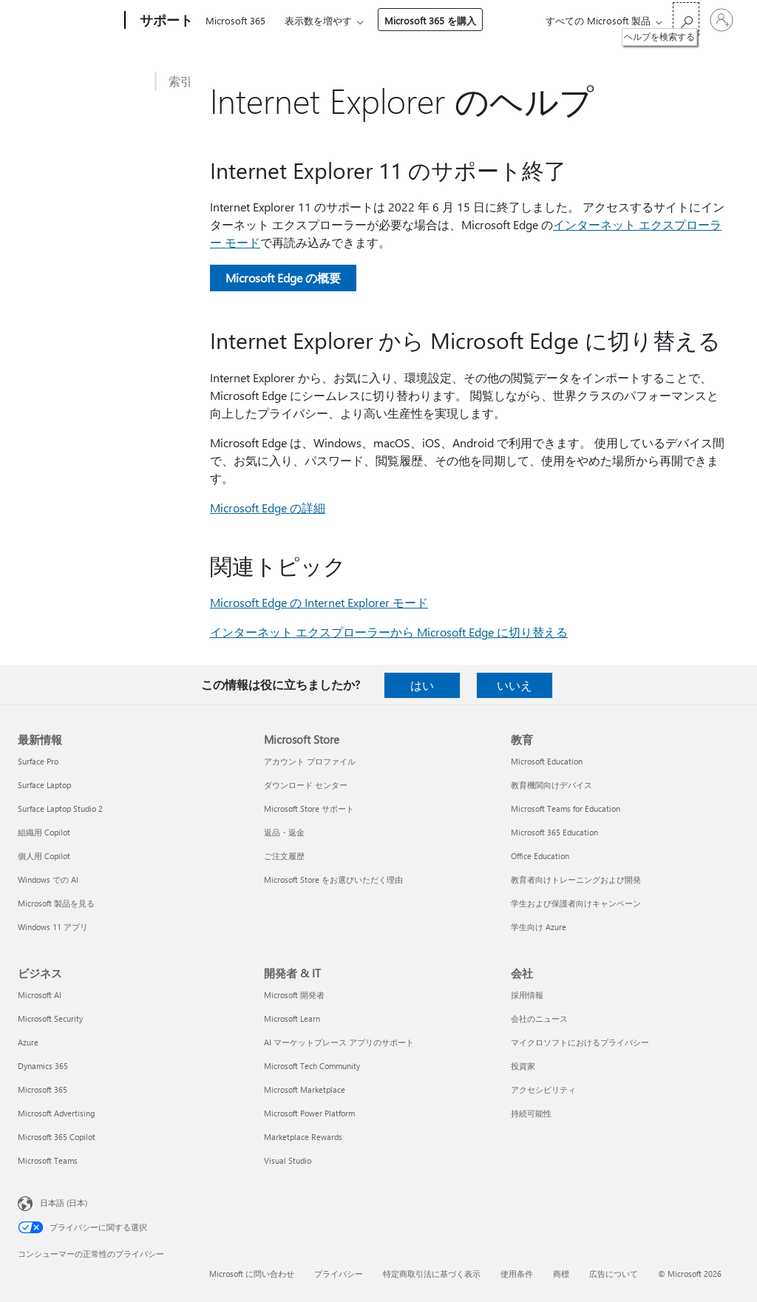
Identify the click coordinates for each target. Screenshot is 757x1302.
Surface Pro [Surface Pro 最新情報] (38, 761)
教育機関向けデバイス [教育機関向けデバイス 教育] (551, 784)
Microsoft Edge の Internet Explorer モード (319, 602)
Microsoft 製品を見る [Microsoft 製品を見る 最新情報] (56, 903)
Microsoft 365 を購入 (430, 20)
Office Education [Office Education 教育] (540, 855)
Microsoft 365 (235, 20)
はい (422, 685)
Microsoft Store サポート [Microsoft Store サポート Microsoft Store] (309, 808)
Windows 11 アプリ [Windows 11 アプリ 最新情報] (53, 926)
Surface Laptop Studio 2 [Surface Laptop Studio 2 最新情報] (60, 808)
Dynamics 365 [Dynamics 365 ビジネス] (43, 1065)
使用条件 (516, 1273)
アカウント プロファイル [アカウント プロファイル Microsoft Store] (310, 761)
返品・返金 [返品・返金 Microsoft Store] (284, 832)
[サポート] (164, 21)
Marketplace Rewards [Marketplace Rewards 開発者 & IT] (303, 1136)
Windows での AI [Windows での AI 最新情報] (48, 879)
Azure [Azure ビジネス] (28, 1042)
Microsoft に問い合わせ (251, 1273)
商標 (561, 1273)
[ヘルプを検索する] (686, 18)
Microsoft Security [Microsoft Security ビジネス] (50, 1018)
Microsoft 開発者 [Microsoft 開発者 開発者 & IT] (294, 994)
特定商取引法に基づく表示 (432, 1273)
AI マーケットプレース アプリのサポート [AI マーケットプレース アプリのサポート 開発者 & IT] (339, 1042)
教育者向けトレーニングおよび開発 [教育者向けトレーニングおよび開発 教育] (576, 879)
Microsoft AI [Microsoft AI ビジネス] (39, 994)
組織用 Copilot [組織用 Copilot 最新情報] (44, 832)
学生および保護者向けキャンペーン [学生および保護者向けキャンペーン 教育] (576, 903)
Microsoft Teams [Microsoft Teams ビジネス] (48, 1160)
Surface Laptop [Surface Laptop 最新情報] (44, 784)
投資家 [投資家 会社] (523, 1065)
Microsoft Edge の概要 (283, 277)
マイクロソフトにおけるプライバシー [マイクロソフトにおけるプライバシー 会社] (580, 1042)
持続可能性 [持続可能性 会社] (531, 1113)
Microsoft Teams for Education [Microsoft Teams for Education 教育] (565, 808)
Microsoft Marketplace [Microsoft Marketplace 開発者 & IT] (304, 1089)
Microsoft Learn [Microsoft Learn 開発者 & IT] (292, 1018)
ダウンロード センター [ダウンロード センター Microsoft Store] (305, 784)
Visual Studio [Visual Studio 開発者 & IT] (287, 1160)
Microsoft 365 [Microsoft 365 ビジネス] (42, 1089)
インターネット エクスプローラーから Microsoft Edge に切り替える (389, 632)
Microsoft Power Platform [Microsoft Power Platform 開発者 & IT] (309, 1113)
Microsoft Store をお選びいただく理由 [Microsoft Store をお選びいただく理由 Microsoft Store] (333, 879)
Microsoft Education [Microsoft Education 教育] (547, 761)
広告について (613, 1273)
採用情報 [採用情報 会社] (527, 994)
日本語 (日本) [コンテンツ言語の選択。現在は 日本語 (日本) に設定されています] (63, 1202)
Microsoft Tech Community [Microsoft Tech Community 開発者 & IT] (312, 1065)
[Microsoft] (68, 21)
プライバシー (338, 1273)
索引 (180, 81)
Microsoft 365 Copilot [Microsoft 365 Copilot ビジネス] (56, 1136)
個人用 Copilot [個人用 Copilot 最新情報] (44, 855)
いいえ (514, 685)
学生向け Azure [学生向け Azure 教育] (538, 926)
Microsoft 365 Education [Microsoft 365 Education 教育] (554, 832)
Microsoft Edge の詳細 (267, 507)
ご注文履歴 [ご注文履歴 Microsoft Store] (284, 855)
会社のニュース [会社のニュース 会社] (539, 1018)
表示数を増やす (318, 20)
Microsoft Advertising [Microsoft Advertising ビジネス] (56, 1113)
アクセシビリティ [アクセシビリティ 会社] (543, 1089)
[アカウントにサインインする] (721, 20)
